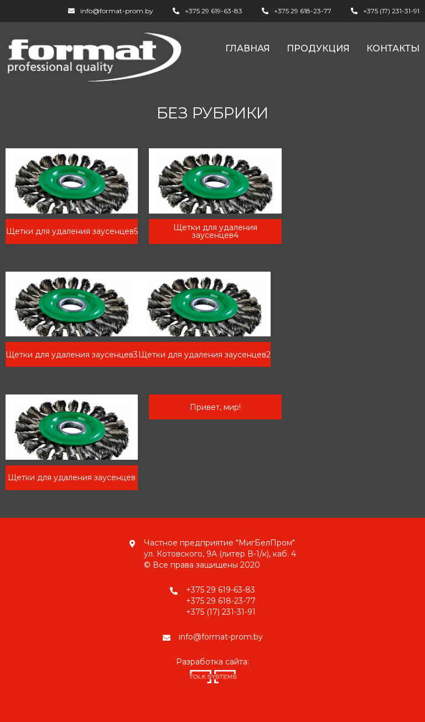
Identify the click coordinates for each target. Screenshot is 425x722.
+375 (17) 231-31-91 (391, 11)
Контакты (392, 48)
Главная (247, 48)
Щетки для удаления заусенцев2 (204, 355)
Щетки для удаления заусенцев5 (72, 231)
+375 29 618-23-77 (302, 11)
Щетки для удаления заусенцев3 (72, 355)
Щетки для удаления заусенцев (72, 477)
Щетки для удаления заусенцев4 (215, 231)
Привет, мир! (215, 407)
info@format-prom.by (116, 11)
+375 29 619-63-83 (213, 11)
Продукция (318, 48)
